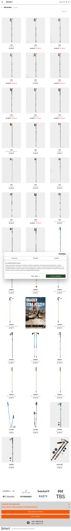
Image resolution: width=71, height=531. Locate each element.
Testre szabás (35, 276)
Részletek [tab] (35, 258)
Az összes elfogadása (55, 276)
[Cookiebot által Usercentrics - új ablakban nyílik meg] (60, 254)
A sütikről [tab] (56, 258)
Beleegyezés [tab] (15, 258)
